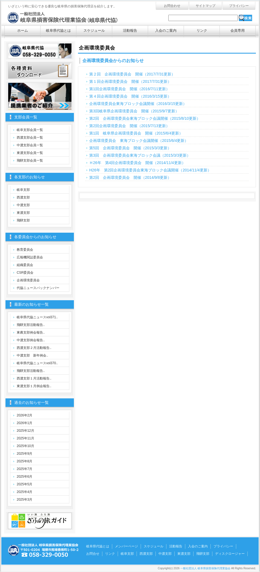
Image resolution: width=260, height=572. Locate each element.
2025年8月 (24, 461)
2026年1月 (24, 423)
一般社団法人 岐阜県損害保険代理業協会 (63, 16)
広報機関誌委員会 (30, 257)
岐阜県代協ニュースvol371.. (37, 317)
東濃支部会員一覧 (30, 153)
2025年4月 (24, 492)
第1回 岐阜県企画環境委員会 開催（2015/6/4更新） (136, 133)
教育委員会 (25, 250)
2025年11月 (25, 438)
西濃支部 (23, 197)
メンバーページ (126, 546)
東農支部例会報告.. (31, 332)
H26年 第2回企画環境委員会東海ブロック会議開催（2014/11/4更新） (150, 170)
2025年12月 (25, 431)
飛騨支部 (23, 220)
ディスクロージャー (230, 554)
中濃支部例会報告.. (31, 340)
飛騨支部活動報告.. (31, 325)
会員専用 (237, 30)
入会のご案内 (166, 30)
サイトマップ (205, 6)
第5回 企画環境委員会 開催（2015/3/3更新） (130, 148)
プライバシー (239, 6)
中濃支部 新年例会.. (32, 355)
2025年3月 (24, 499)
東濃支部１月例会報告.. (34, 386)
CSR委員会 (25, 273)
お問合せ (92, 554)
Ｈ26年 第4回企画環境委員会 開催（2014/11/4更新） (137, 162)
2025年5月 (24, 484)
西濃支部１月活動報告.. (34, 378)
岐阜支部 (23, 190)
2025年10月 (25, 446)
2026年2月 (24, 415)
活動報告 (130, 30)
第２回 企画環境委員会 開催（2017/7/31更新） (132, 74)
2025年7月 (24, 469)
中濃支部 (23, 205)
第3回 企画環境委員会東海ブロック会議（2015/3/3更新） (139, 155)
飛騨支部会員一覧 (30, 160)
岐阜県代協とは (58, 30)
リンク (202, 30)
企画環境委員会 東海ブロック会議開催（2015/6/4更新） (139, 140)
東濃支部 (23, 213)
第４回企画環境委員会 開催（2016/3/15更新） (130, 96)
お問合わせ (172, 6)
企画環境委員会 (28, 280)
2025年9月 (24, 454)
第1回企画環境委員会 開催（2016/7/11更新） (129, 89)
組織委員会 (25, 265)
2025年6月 (24, 476)
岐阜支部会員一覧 (30, 130)
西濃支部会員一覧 (30, 137)
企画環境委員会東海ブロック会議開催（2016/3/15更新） (138, 103)
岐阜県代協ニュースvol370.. (37, 363)
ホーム (22, 30)
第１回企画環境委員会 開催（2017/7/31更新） (130, 81)
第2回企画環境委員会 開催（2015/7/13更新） (129, 126)
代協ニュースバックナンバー (38, 288)
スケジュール (94, 30)
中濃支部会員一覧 (30, 145)
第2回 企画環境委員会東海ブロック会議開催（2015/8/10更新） (144, 118)
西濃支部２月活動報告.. (34, 348)
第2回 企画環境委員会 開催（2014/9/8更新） (130, 177)
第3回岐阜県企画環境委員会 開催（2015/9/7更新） (134, 111)
